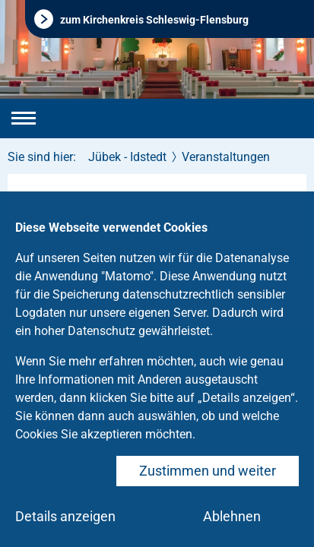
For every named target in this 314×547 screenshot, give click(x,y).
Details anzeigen (65, 516)
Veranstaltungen (226, 157)
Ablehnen (232, 516)
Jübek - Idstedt (127, 157)
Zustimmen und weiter (207, 471)
